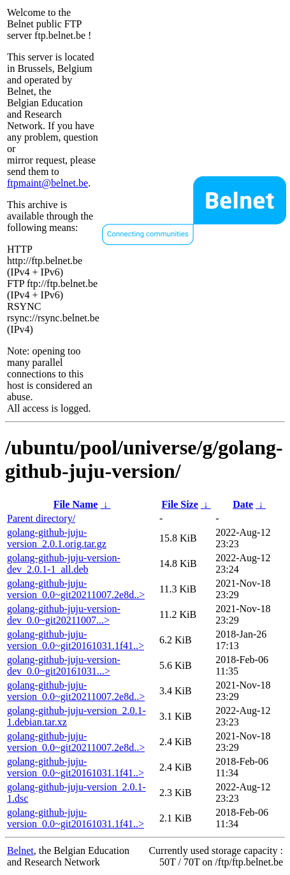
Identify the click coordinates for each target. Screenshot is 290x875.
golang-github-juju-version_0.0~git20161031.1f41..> (75, 640)
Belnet (20, 850)
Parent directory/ (41, 518)
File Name (76, 504)
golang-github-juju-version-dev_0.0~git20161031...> (63, 665)
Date (243, 504)
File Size (179, 504)
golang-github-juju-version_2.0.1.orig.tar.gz (56, 538)
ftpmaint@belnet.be (47, 183)
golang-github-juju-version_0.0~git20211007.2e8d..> (76, 589)
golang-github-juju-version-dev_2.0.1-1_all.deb (63, 563)
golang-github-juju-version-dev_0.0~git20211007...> (63, 614)
